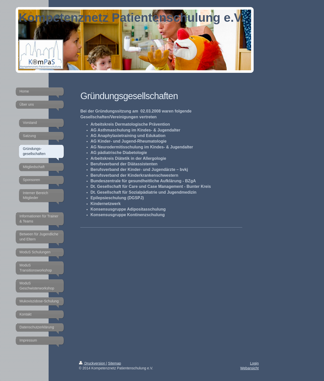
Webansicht (249, 368)
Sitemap (114, 363)
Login (254, 363)
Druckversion (92, 363)
